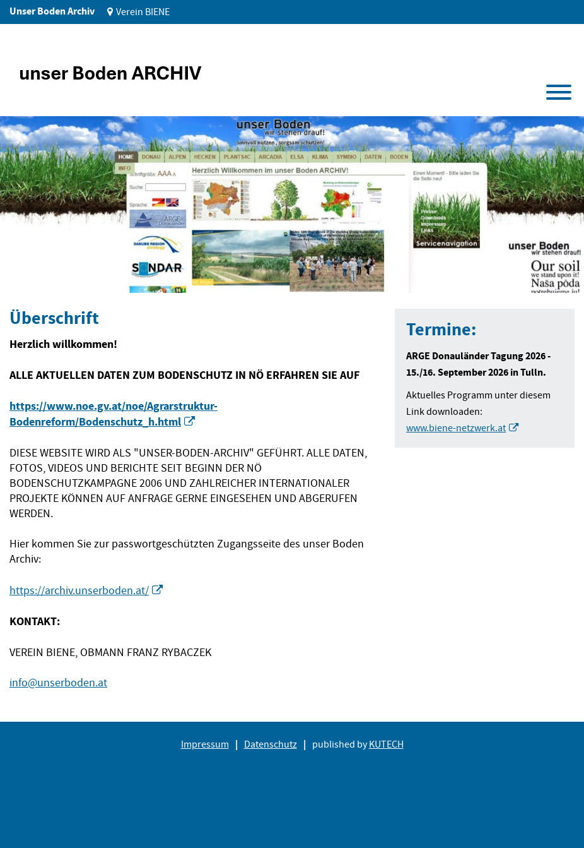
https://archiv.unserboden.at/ (79, 590)
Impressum (205, 744)
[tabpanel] (292, 204)
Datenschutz (270, 744)
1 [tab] (30, 273)
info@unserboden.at (58, 683)
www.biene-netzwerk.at (456, 428)
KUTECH (386, 744)
